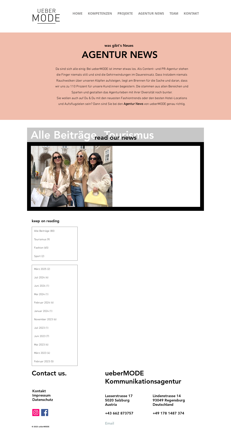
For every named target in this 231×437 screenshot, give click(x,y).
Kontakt (39, 391)
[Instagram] (35, 412)
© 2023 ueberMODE (40, 426)
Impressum (41, 395)
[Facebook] (44, 412)
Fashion (123, 161)
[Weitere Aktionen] (193, 153)
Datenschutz (42, 399)
